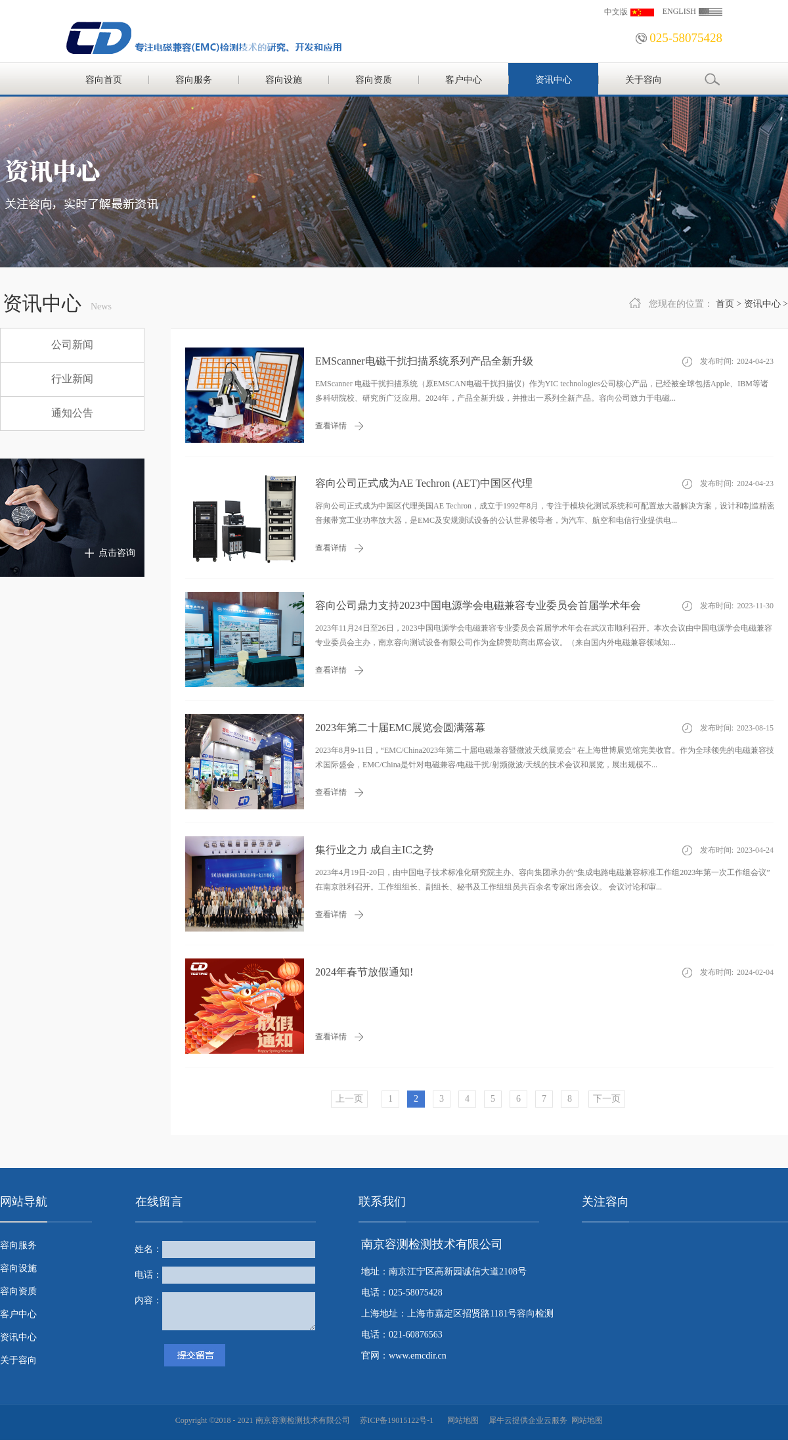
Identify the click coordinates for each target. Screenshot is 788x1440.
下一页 (607, 1099)
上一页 (349, 1099)
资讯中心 (762, 304)
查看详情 (331, 425)
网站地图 (461, 1420)
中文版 (616, 11)
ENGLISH (679, 11)
